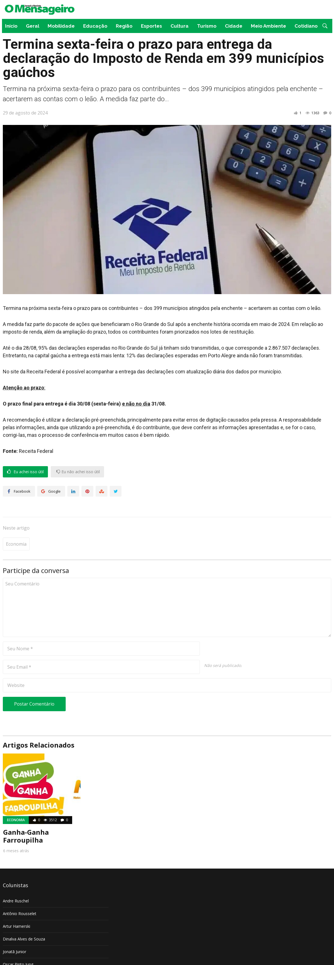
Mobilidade (61, 26)
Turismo (206, 26)
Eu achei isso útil (25, 472)
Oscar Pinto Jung (18, 947)
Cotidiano (306, 26)
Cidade (233, 26)
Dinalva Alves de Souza (24, 921)
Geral (32, 26)
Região (124, 26)
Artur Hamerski (16, 909)
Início (11, 26)
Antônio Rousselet (19, 896)
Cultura (180, 26)
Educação (95, 26)
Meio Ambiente (268, 26)
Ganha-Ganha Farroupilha (26, 818)
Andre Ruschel (16, 883)
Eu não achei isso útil (78, 472)
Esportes (151, 26)
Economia (16, 527)
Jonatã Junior (14, 934)
